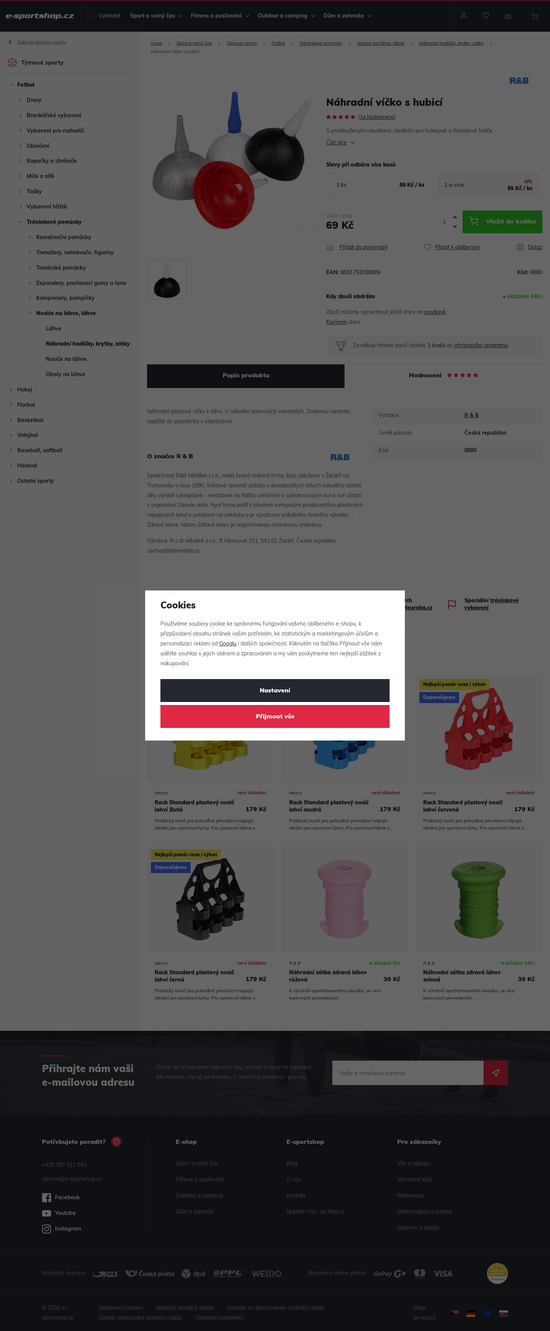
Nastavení (275, 691)
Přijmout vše (275, 717)
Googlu (227, 644)
